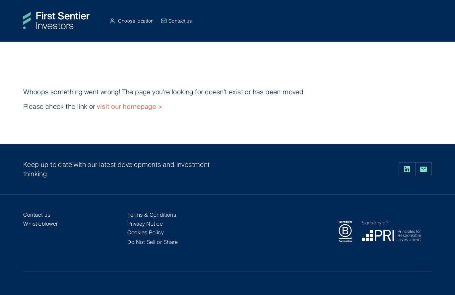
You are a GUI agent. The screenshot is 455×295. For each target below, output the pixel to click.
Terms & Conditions (151, 214)
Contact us (176, 21)
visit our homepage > (129, 106)
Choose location (132, 21)
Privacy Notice (145, 223)
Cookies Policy (145, 232)
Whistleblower (40, 223)
